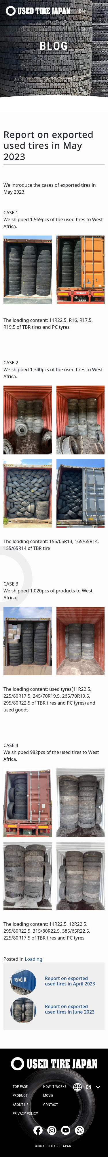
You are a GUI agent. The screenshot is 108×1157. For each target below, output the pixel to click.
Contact (50, 1104)
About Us (21, 1104)
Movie (48, 1095)
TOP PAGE (20, 1086)
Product (20, 1095)
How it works (55, 1086)
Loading (33, 959)
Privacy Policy (25, 1113)
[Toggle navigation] (100, 11)
